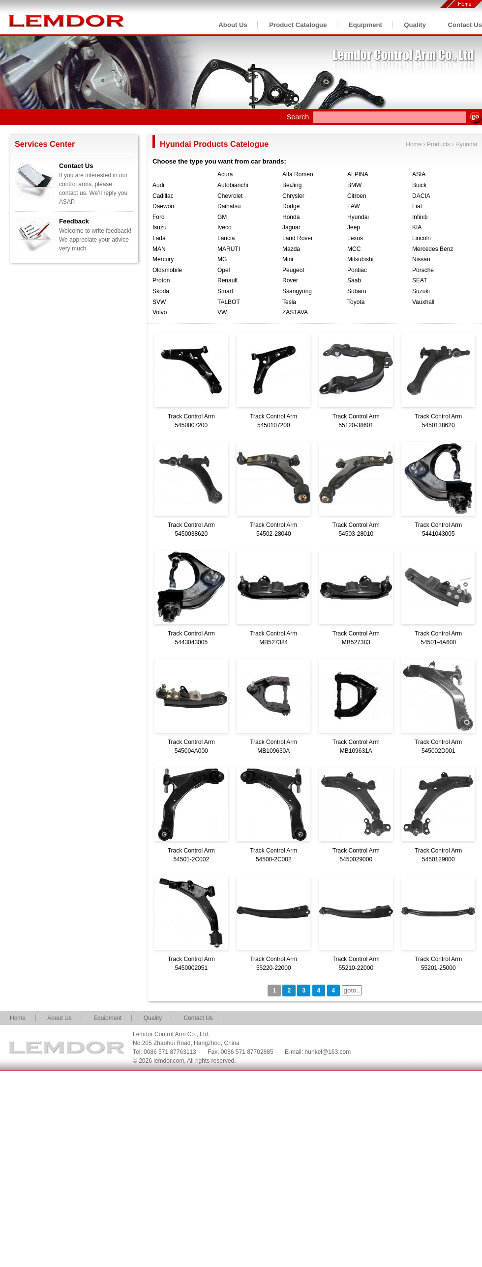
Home (414, 144)
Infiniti (419, 217)
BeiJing (291, 185)
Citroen (356, 196)
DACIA (421, 196)
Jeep (353, 227)
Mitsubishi (360, 259)
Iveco (224, 227)
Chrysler (293, 196)
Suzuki (421, 291)
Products (438, 144)
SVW (159, 302)
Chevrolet (229, 196)
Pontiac (357, 270)
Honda (291, 217)
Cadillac (163, 196)
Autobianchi (232, 185)
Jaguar (291, 227)
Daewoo (163, 206)
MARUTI (228, 249)
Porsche (423, 270)
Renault (227, 280)
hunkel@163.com (328, 1051)
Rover (290, 280)
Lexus (355, 238)
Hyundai (466, 144)
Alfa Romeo (297, 174)
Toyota (355, 302)
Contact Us (465, 24)
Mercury (163, 259)
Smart (225, 291)
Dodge (291, 206)
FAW (353, 206)
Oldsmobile (167, 270)
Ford (158, 217)
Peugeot (293, 270)
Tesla (289, 302)
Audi (158, 185)
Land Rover (297, 238)
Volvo (159, 312)
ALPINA (357, 174)
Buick (419, 185)
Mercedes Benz (432, 249)
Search (298, 117)
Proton (161, 280)
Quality (415, 24)
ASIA (418, 174)
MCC (354, 249)
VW (222, 312)
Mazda (291, 249)
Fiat (417, 206)
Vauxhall (423, 302)
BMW (354, 185)
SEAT (419, 280)
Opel (223, 270)
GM (222, 217)
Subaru (356, 291)
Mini (287, 259)
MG (222, 259)
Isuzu (159, 227)
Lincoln (421, 238)
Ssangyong (297, 291)
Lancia (226, 238)
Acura (225, 174)
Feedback (74, 221)
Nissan (421, 259)
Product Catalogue (298, 24)
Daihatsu (229, 206)
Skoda (160, 291)
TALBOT (228, 302)
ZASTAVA (295, 312)
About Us (232, 24)
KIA (417, 227)
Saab (354, 280)
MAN (159, 249)
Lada (159, 238)
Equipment (365, 24)
